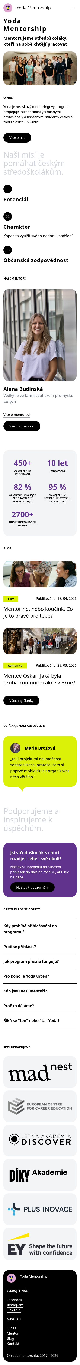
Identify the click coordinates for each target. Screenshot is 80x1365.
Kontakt (13, 1343)
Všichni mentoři (21, 426)
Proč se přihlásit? (19, 946)
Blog (10, 1338)
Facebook (14, 1300)
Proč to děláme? (18, 1005)
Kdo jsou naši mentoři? (25, 990)
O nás (11, 1328)
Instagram (15, 1305)
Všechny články (21, 700)
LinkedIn (14, 1310)
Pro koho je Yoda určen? (26, 976)
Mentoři (13, 1333)
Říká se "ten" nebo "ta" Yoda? (31, 1020)
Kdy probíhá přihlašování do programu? (30, 928)
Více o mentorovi (16, 414)
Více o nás (17, 137)
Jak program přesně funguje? (31, 961)
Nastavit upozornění (32, 887)
